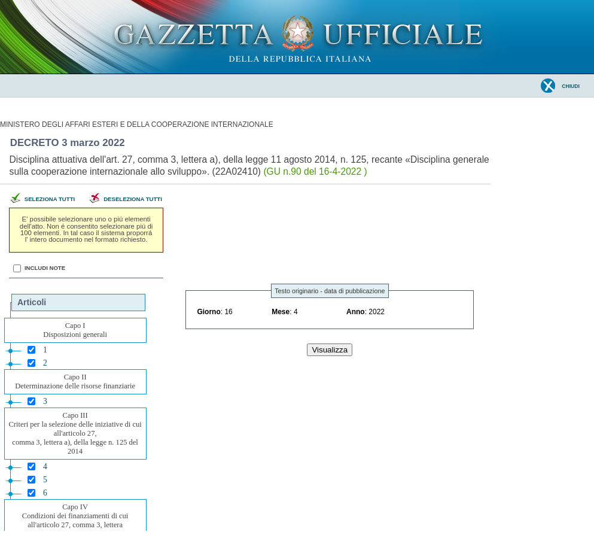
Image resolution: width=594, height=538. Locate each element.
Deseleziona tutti (132, 199)
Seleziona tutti (50, 199)
